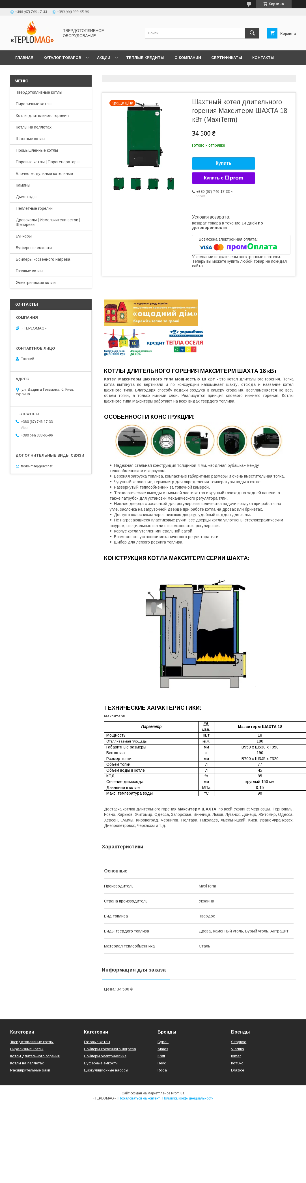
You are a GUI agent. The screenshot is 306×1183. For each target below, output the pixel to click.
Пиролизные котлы (33, 104)
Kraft (161, 1056)
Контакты (263, 57)
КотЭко (237, 1063)
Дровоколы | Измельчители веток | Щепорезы (48, 222)
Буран (163, 1042)
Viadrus (237, 1049)
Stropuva (238, 1042)
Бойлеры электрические (105, 1056)
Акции (103, 57)
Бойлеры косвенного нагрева (43, 259)
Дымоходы (26, 196)
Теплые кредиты (145, 57)
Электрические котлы (36, 282)
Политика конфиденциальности (188, 1098)
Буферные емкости (34, 247)
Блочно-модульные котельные (44, 173)
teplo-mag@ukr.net (36, 466)
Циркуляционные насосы (106, 1070)
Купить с (223, 178)
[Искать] (252, 33)
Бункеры (24, 236)
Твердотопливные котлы (39, 92)
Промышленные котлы (37, 150)
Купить (224, 163)
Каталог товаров (62, 57)
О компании (187, 57)
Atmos (163, 1049)
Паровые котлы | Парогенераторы (47, 162)
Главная (24, 57)
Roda (162, 1070)
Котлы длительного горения (42, 115)
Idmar (236, 1056)
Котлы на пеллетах (33, 127)
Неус (162, 1063)
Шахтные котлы (30, 138)
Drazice (237, 1070)
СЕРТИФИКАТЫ (226, 57)
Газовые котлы (29, 271)
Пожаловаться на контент (139, 1098)
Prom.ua (177, 1093)
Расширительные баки (30, 1070)
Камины (23, 185)
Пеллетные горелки (34, 208)
